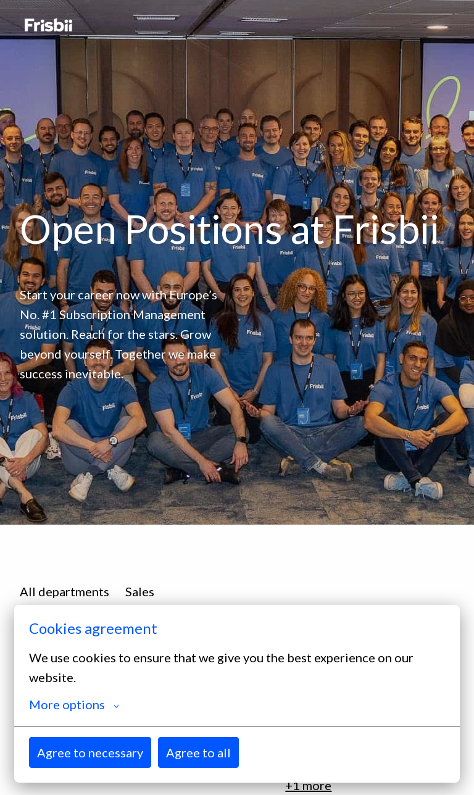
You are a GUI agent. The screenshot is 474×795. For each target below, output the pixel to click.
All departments (64, 591)
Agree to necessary (90, 752)
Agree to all (198, 752)
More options (74, 704)
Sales (139, 591)
